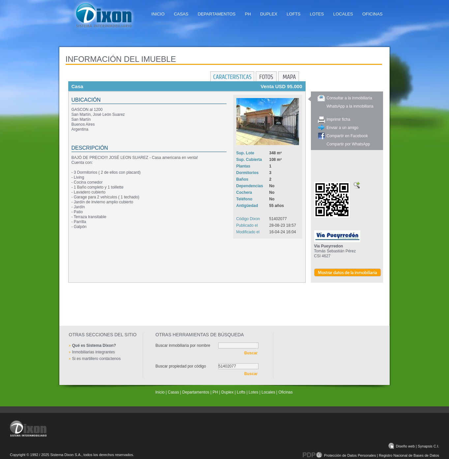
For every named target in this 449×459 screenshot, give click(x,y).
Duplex (268, 14)
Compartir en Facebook (347, 136)
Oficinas (372, 14)
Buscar (251, 353)
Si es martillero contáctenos (96, 358)
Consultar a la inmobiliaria (349, 98)
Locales (343, 14)
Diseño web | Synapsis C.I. (413, 446)
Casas (181, 14)
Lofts (294, 14)
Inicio (158, 14)
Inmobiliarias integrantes (93, 352)
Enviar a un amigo (343, 127)
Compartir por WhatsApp (348, 144)
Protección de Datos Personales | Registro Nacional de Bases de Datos (371, 455)
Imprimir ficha (338, 119)
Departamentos (217, 14)
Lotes (317, 14)
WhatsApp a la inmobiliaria (350, 106)
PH (248, 14)
